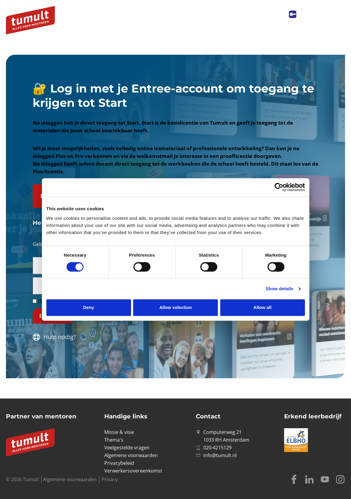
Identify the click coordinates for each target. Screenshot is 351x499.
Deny (88, 307)
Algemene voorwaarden (70, 479)
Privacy (110, 479)
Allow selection (175, 307)
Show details (279, 288)
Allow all (263, 307)
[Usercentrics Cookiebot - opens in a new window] (279, 187)
